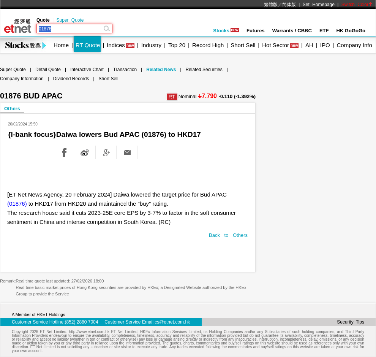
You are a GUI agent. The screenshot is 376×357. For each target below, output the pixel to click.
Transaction (125, 69)
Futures (255, 30)
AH (309, 45)
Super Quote (70, 20)
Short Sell (243, 45)
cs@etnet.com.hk (172, 322)
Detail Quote (48, 69)
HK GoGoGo (350, 30)
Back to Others (228, 235)
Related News (161, 69)
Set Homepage (319, 4)
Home (61, 45)
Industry (151, 45)
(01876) (17, 203)
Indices (116, 45)
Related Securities (203, 69)
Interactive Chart (87, 69)
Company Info (354, 45)
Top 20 (176, 45)
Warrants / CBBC (292, 30)
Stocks (226, 30)
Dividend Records (71, 78)
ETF (324, 30)
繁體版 (271, 4)
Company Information (22, 78)
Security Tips (350, 322)
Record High (208, 45)
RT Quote (88, 45)
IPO (325, 45)
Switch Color (357, 4)
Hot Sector (275, 45)
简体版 (289, 4)
